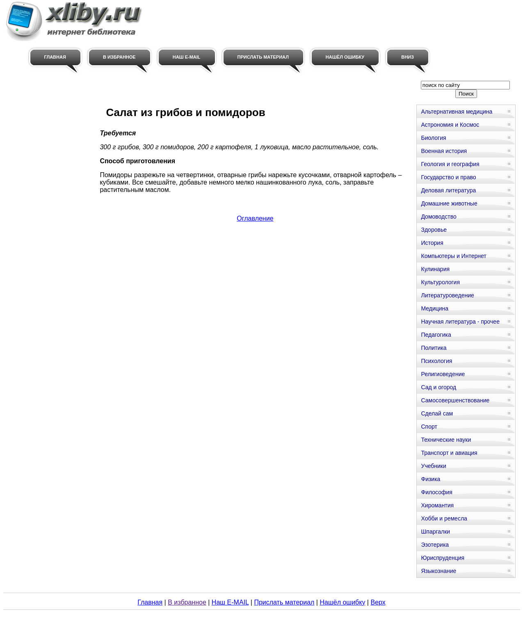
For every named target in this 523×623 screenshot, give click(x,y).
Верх (377, 602)
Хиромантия (437, 505)
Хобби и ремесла (444, 518)
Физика (430, 479)
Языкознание (438, 571)
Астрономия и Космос (450, 124)
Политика (433, 348)
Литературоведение (447, 295)
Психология (436, 361)
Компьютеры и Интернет (453, 256)
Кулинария (435, 269)
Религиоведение (443, 374)
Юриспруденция (442, 558)
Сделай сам (437, 413)
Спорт (429, 426)
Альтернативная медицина (456, 111)
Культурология (440, 282)
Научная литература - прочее (460, 321)
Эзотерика (435, 544)
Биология (433, 138)
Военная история (444, 151)
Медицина (434, 308)
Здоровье (434, 229)
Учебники (433, 466)
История (432, 243)
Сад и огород (438, 387)
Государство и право (448, 177)
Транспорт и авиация (449, 453)
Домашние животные (449, 203)
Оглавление (255, 218)
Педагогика (436, 334)
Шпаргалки (435, 531)
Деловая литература (448, 190)
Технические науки (446, 439)
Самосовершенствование (455, 400)
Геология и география (450, 164)
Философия (436, 492)
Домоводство (438, 216)
